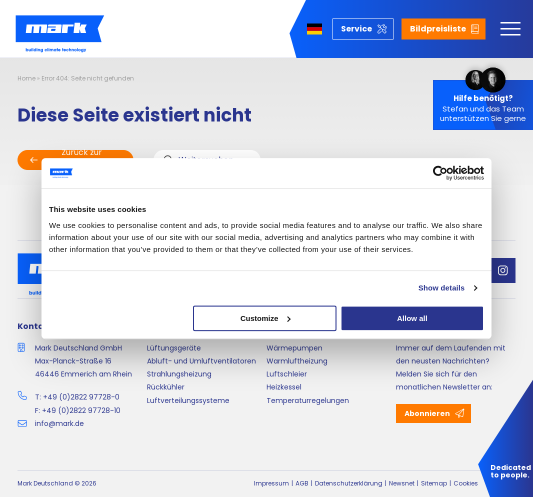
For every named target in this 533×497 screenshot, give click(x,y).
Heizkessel (284, 387)
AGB (302, 483)
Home (27, 78)
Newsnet (401, 483)
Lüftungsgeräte (174, 348)
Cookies (466, 483)
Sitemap (434, 483)
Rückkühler (165, 387)
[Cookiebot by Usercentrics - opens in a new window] (440, 173)
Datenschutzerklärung (348, 483)
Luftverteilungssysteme (188, 401)
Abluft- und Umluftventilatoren (201, 361)
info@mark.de (59, 423)
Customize (265, 318)
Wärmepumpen (294, 348)
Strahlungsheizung (179, 374)
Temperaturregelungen (307, 401)
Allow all (412, 318)
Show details (441, 288)
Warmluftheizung (297, 361)
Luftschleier (286, 374)
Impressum (271, 483)
